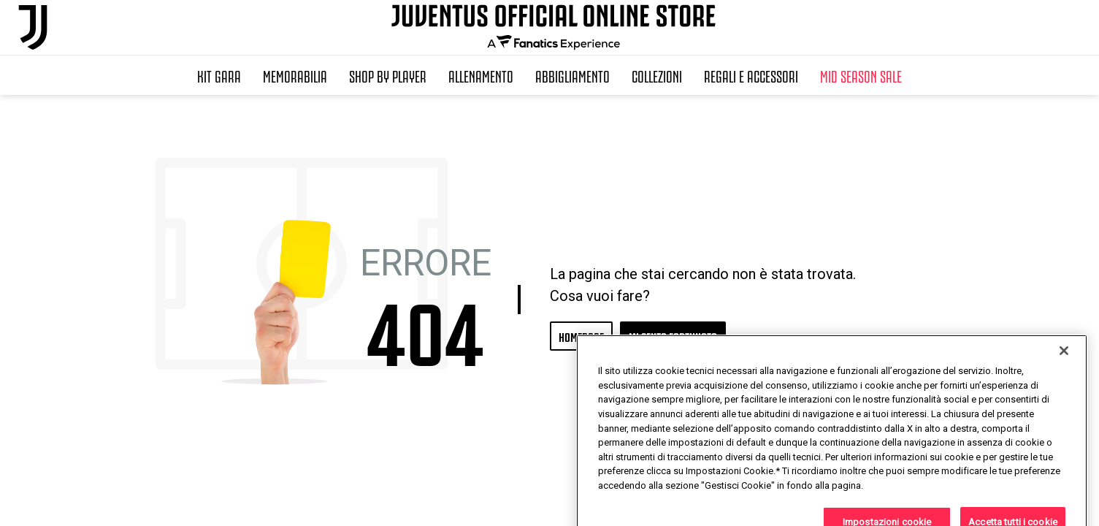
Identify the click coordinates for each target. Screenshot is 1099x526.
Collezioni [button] (657, 75)
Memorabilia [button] (295, 75)
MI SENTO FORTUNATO (673, 335)
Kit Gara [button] (219, 75)
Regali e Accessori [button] (751, 75)
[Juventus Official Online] (33, 27)
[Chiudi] (1064, 388)
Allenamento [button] (480, 75)
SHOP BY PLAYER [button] (387, 75)
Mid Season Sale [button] (861, 75)
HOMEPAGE (581, 335)
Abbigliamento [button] (572, 75)
